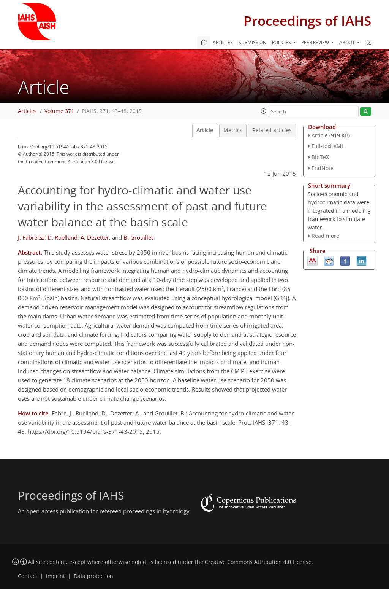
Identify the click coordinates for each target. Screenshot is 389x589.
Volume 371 (59, 111)
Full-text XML (328, 146)
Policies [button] (282, 42)
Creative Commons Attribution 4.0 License (258, 562)
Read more (325, 235)
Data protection (93, 576)
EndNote (323, 168)
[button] (263, 111)
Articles (223, 42)
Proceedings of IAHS (307, 21)
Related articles (272, 130)
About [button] (347, 42)
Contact (27, 576)
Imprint (55, 576)
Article (204, 130)
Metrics (232, 130)
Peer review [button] (315, 42)
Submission (252, 42)
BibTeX (320, 157)
